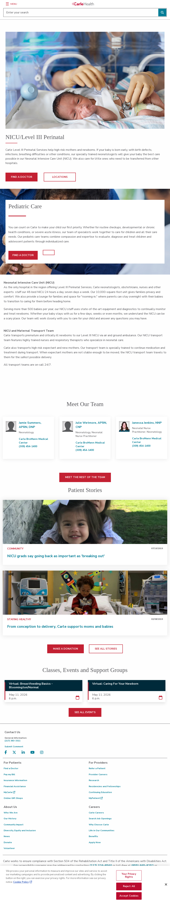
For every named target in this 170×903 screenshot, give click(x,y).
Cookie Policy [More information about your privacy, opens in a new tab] (21, 884)
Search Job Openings (100, 818)
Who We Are (11, 812)
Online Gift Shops (13, 798)
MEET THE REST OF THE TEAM (85, 477)
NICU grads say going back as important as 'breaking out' (56, 556)
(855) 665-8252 (142, 866)
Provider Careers (98, 774)
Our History (10, 818)
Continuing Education (100, 792)
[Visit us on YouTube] (33, 752)
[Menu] (7, 3)
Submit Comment (14, 746)
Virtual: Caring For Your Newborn (115, 684)
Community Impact (13, 824)
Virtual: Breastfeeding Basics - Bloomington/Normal (31, 685)
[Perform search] (162, 12)
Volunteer (9, 848)
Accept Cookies (128, 898)
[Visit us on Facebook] (7, 752)
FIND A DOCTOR (21, 177)
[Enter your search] (85, 12)
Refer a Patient (97, 768)
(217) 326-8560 (100, 866)
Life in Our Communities (101, 830)
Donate (8, 842)
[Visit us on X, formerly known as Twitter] (15, 752)
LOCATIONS (60, 177)
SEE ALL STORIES (106, 648)
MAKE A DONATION (65, 648)
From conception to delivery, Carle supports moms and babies (60, 626)
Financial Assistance (15, 786)
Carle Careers (96, 812)
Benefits (93, 836)
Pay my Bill (9, 774)
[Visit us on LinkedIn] (24, 752)
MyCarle (9, 792)
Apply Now (95, 842)
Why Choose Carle (99, 824)
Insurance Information (15, 780)
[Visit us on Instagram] (42, 752)
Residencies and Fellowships (105, 786)
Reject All (129, 888)
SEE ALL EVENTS (85, 712)
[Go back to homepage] (83, 3)
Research (94, 780)
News (7, 836)
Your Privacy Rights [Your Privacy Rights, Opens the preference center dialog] (129, 878)
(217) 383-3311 (86, 739)
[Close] (166, 887)
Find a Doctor (11, 768)
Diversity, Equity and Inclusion (20, 830)
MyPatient (96, 798)
